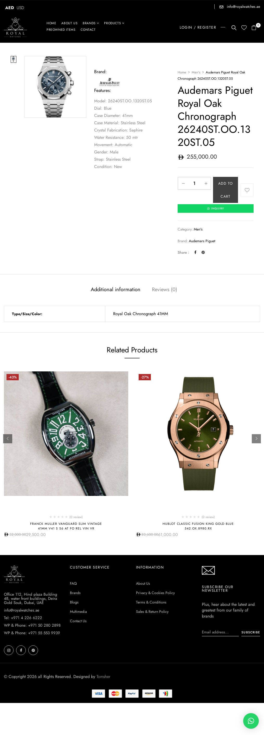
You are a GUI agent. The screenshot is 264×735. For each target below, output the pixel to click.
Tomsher (103, 677)
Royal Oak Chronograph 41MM (140, 314)
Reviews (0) (164, 290)
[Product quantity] (194, 183)
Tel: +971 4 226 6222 (23, 618)
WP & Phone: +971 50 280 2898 (32, 625)
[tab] (115, 290)
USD (20, 8)
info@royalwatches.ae (243, 6)
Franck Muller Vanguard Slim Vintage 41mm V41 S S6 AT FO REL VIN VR (66, 526)
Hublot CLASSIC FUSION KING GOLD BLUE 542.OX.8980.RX (198, 526)
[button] (256, 28)
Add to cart (225, 190)
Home (182, 72)
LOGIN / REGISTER (198, 27)
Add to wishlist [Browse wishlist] (247, 190)
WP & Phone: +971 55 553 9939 (32, 633)
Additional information (115, 290)
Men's (196, 72)
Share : (183, 252)
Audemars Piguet (202, 241)
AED (9, 8)
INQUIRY (215, 208)
